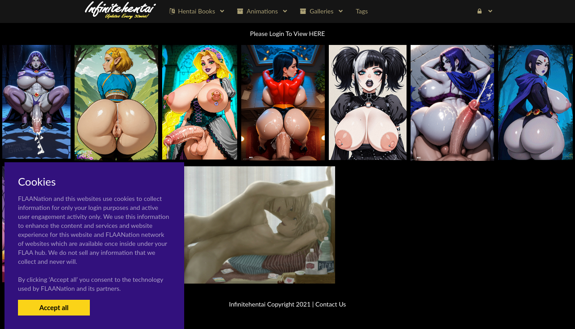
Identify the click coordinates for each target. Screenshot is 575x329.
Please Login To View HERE (287, 33)
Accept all (53, 307)
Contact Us (330, 304)
